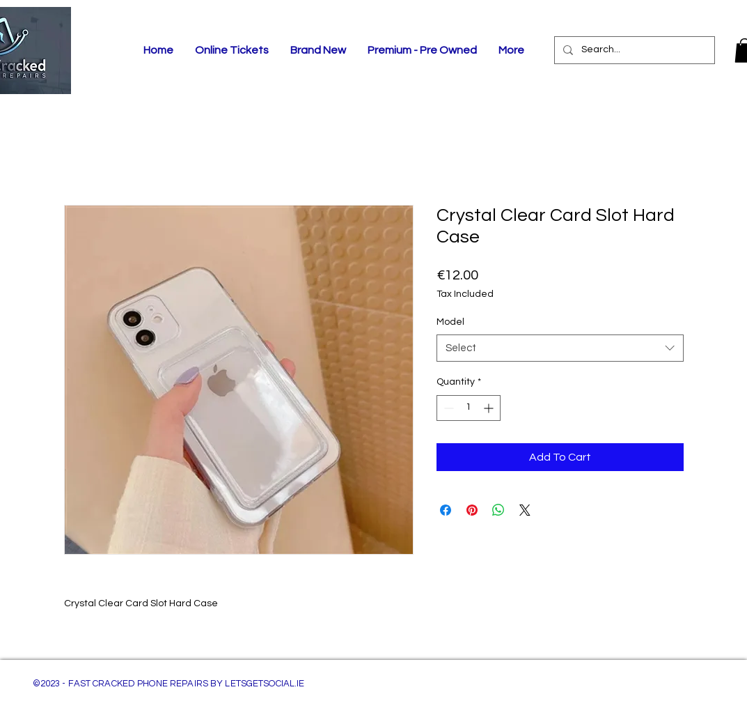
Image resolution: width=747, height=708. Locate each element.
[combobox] (560, 348)
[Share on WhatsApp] (498, 510)
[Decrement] (447, 408)
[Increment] (489, 408)
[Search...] (633, 50)
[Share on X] (525, 510)
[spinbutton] (468, 408)
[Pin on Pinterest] (472, 510)
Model (450, 322)
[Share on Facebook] (445, 510)
